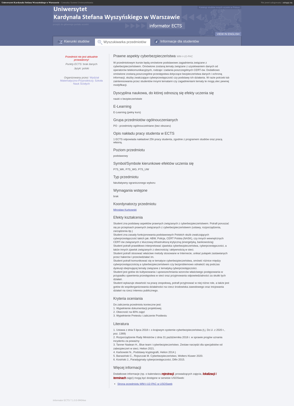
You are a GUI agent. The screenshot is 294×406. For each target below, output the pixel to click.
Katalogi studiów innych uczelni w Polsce (219, 7)
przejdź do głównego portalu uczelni (71, 24)
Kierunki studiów (76, 41)
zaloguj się (287, 2)
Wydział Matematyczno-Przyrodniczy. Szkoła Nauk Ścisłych (81, 80)
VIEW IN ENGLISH (228, 34)
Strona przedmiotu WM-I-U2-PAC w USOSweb (144, 383)
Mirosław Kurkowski (125, 209)
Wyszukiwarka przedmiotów (125, 42)
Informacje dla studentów (179, 41)
